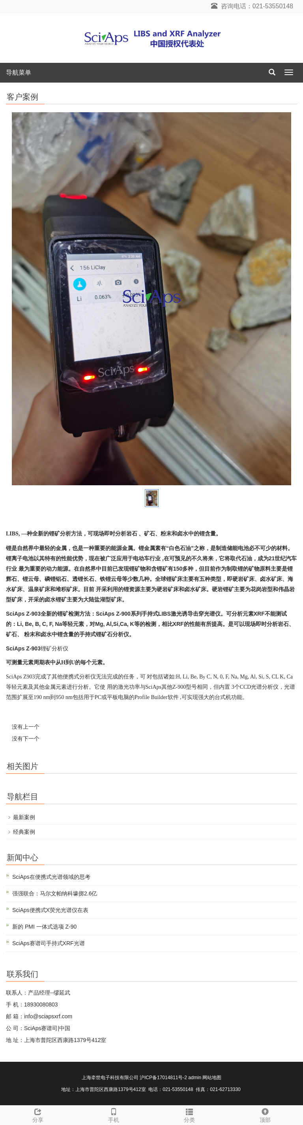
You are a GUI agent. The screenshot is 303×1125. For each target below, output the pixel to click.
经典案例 (24, 832)
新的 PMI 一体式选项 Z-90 (44, 926)
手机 (114, 1114)
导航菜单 (18, 72)
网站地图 (211, 1077)
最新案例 (24, 817)
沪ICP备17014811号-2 (163, 1077)
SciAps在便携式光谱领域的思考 (51, 877)
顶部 (265, 1114)
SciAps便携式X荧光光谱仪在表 (50, 910)
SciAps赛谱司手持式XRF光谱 (48, 943)
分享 (38, 1114)
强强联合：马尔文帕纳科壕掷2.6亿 (54, 893)
